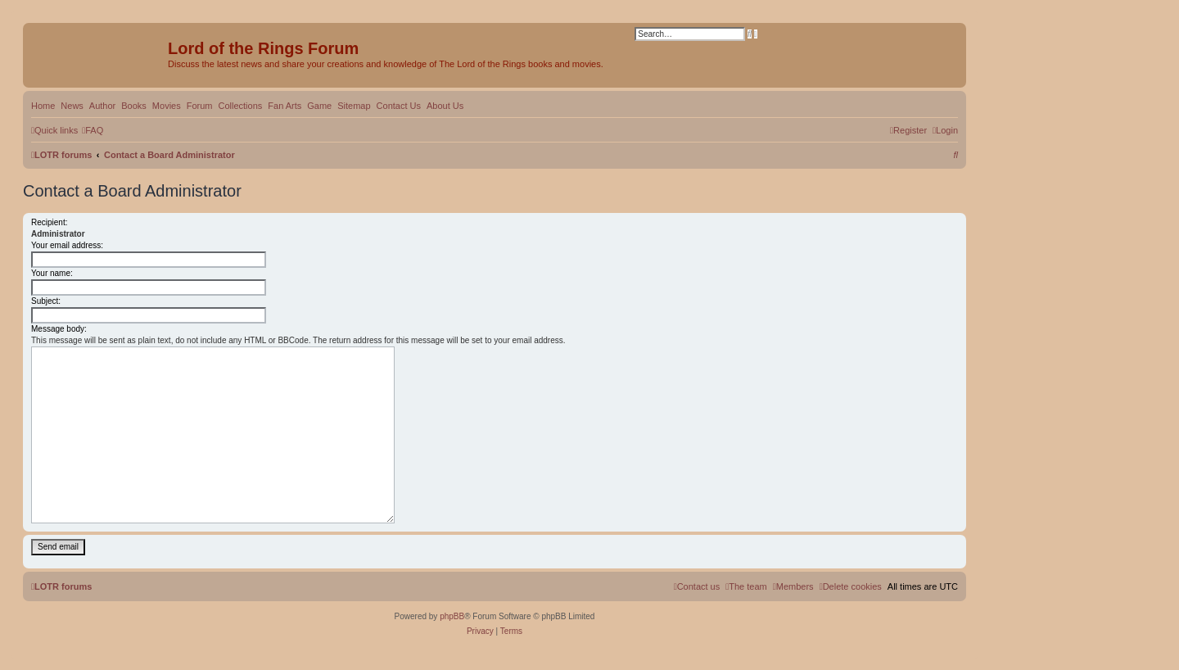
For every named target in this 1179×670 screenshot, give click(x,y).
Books (134, 106)
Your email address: (67, 245)
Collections (240, 106)
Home (43, 106)
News (72, 106)
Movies (166, 106)
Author (102, 106)
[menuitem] (92, 130)
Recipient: (49, 222)
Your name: (52, 273)
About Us (445, 106)
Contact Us (399, 106)
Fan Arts (284, 106)
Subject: (46, 301)
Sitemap (353, 106)
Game (319, 106)
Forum (200, 106)
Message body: (59, 328)
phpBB (452, 616)
